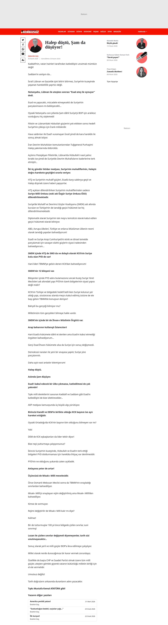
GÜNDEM (71, 31)
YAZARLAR (62, 31)
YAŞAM (96, 31)
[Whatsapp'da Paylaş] (23, 49)
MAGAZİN (117, 31)
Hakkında (142, 31)
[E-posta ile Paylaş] (23, 53)
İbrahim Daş (33, 56)
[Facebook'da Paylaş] (23, 44)
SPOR (110, 31)
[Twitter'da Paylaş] (23, 40)
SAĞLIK (103, 31)
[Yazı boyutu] (23, 60)
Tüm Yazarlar (112, 81)
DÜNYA (79, 31)
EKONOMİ (87, 31)
